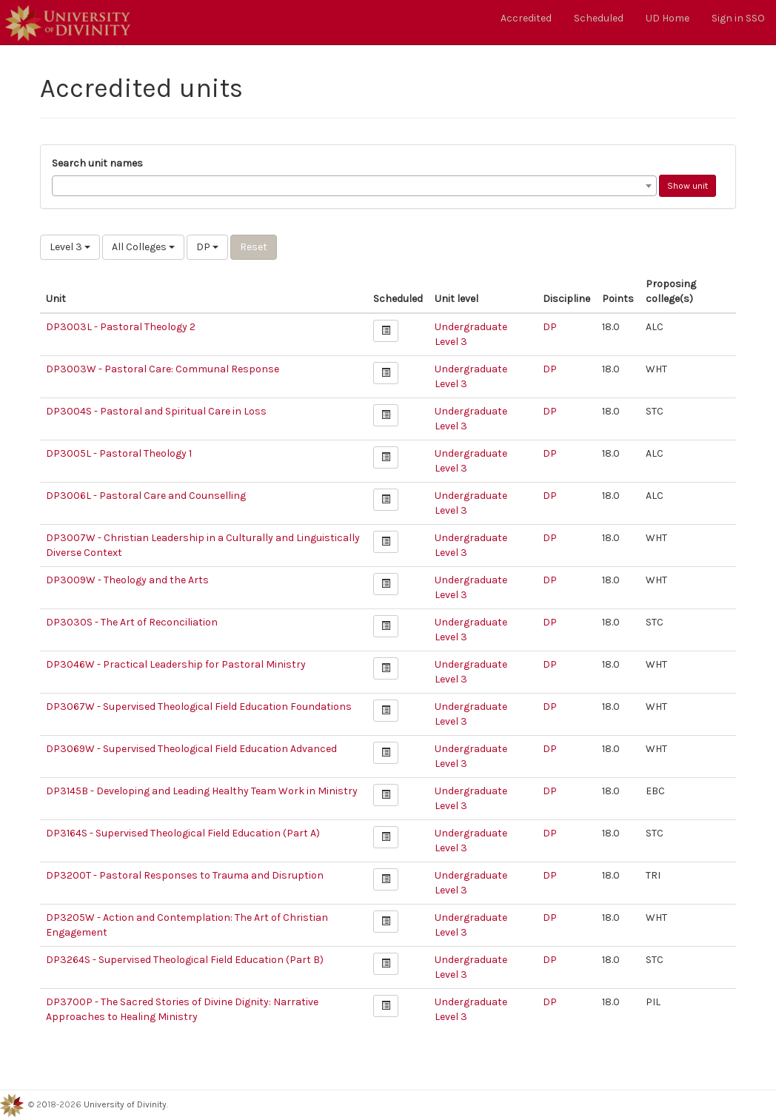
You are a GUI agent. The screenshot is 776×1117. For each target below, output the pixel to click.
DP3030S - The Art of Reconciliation (132, 622)
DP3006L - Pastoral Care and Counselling (146, 495)
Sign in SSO (738, 18)
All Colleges (143, 247)
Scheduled (598, 18)
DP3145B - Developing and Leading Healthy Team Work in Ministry (202, 791)
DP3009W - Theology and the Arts (127, 580)
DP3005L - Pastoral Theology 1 (119, 453)
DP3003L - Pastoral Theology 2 (120, 327)
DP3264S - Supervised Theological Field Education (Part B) (185, 959)
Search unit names (97, 163)
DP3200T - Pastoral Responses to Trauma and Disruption (185, 875)
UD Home (667, 18)
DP (207, 247)
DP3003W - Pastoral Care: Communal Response (162, 369)
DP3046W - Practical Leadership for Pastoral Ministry (176, 664)
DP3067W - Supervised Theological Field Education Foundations (199, 706)
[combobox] (354, 185)
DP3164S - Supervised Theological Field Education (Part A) (183, 833)
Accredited (526, 18)
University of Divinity (125, 1104)
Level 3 (70, 247)
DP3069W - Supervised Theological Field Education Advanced (191, 748)
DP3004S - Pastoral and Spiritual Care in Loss (156, 411)
